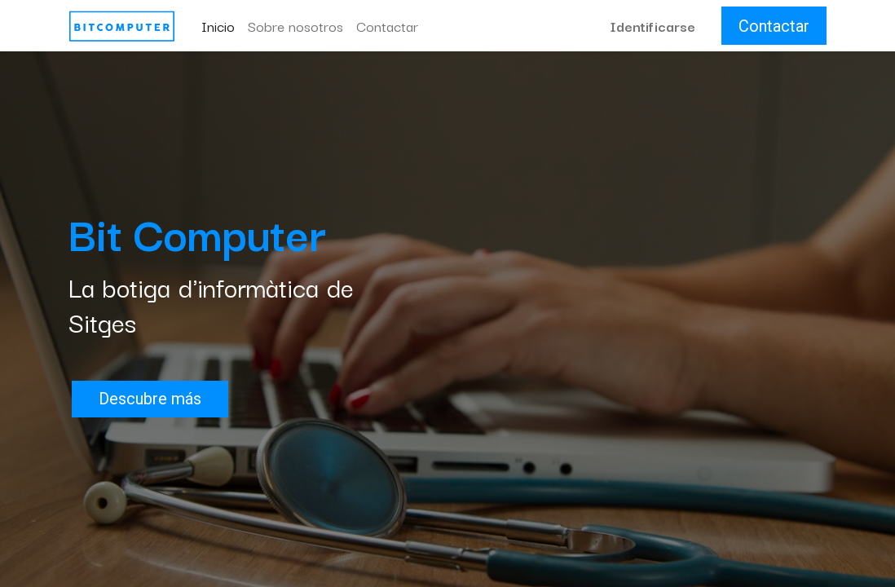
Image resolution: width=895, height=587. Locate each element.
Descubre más (150, 398)
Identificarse (652, 26)
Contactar (773, 26)
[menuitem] (218, 26)
